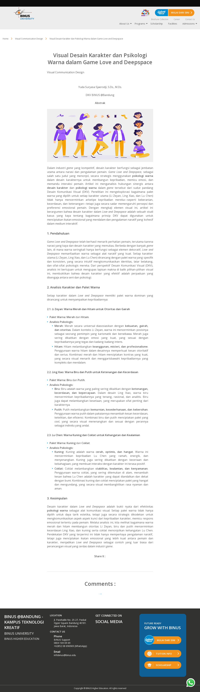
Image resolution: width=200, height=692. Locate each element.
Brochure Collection (159, 19)
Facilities (172, 23)
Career (177, 19)
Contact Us (190, 19)
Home (5, 38)
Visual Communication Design (65, 72)
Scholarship (156, 23)
